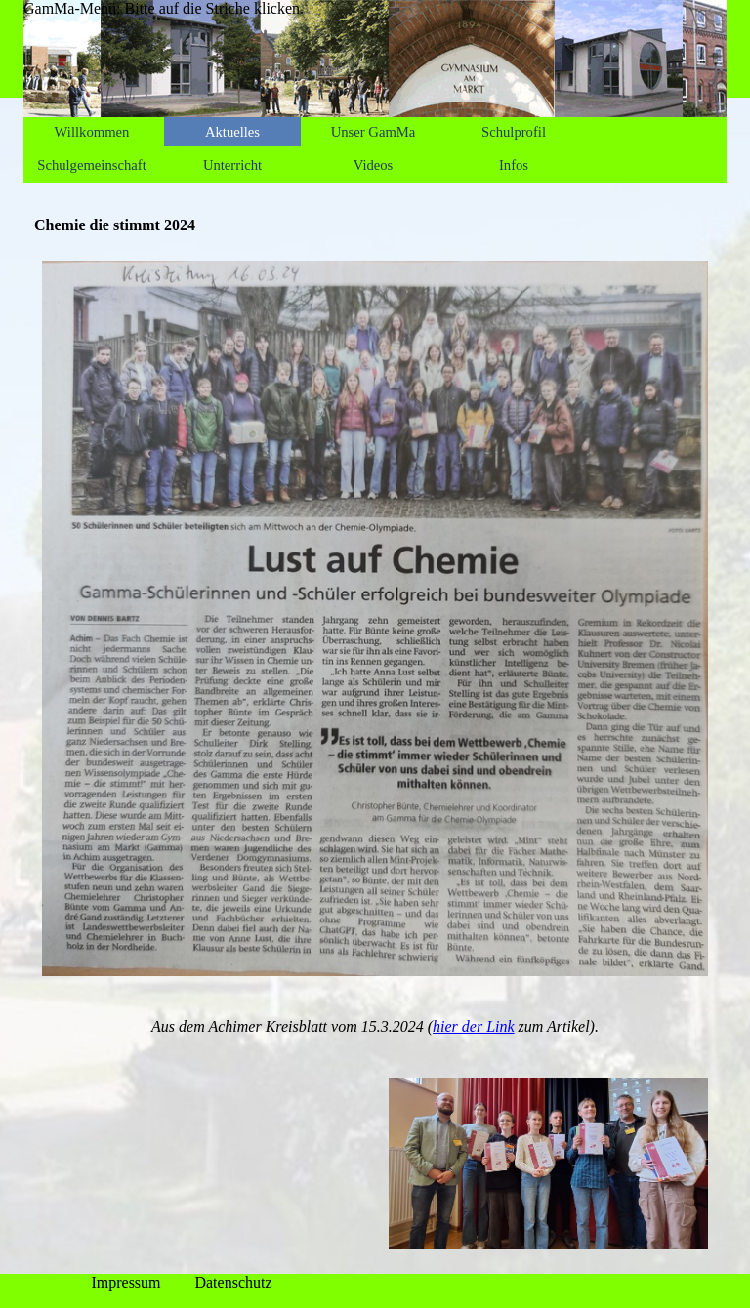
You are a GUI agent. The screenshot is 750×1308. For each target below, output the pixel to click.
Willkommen (92, 132)
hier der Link (474, 1026)
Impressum (125, 1282)
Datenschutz (232, 1282)
